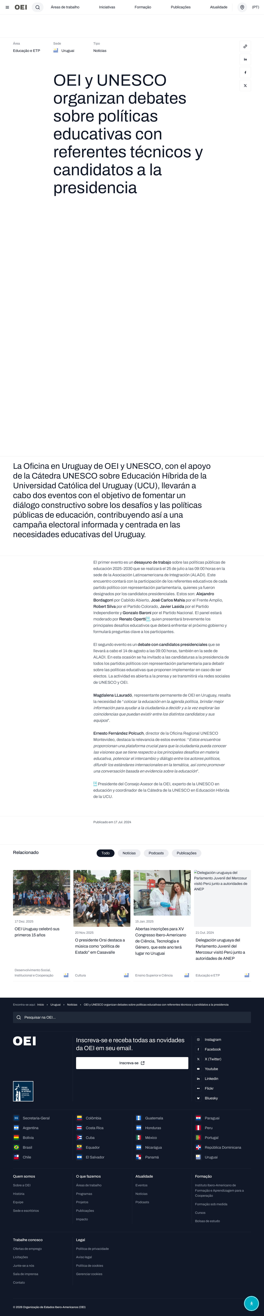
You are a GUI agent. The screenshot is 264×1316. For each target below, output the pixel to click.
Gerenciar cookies (89, 1274)
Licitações (20, 1257)
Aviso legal (84, 1257)
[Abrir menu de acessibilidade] (251, 1303)
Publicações (181, 7)
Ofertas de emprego (27, 1248)
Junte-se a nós (23, 1265)
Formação (143, 7)
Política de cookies (89, 1265)
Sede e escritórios (26, 1210)
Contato (19, 1282)
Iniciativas (107, 7)
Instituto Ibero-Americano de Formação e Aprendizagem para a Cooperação (219, 1190)
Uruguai (55, 1004)
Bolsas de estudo (207, 1221)
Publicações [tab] (186, 853)
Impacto (82, 1219)
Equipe (18, 1202)
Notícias (72, 1004)
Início (40, 1004)
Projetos (82, 1202)
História (18, 1193)
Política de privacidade (92, 1248)
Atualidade (218, 7)
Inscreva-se (132, 1063)
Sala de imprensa (25, 1274)
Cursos (200, 1212)
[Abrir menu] (7, 7)
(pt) (255, 7)
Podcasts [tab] (156, 853)
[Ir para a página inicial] (21, 7)
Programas (84, 1193)
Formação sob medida (211, 1204)
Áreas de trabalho (65, 7)
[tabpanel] (132, 926)
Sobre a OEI (22, 1185)
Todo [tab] (105, 853)
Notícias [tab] (129, 853)
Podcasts (142, 1202)
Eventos (141, 1185)
